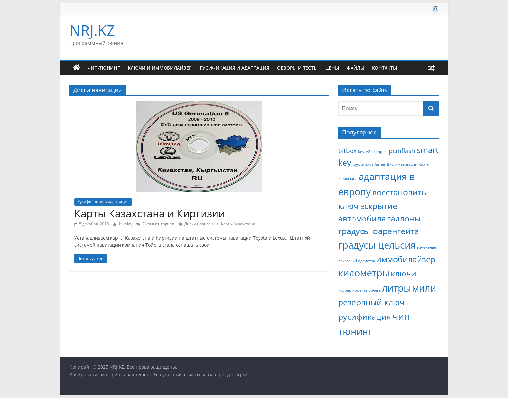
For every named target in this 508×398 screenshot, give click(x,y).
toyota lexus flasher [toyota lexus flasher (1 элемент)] (369, 164)
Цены (332, 68)
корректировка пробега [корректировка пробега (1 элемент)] (359, 290)
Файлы (355, 68)
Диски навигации (201, 224)
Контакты (384, 68)
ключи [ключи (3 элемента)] (403, 273)
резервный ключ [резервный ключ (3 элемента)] (371, 302)
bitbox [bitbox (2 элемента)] (347, 150)
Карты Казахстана (238, 224)
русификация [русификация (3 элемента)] (364, 316)
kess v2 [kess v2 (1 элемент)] (364, 151)
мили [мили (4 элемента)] (424, 288)
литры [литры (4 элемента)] (396, 288)
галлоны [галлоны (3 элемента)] (404, 218)
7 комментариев (155, 224)
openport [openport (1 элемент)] (379, 151)
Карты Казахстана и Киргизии (149, 213)
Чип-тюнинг (103, 68)
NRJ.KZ (92, 30)
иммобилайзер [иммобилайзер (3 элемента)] (405, 259)
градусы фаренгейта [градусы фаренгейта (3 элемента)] (378, 231)
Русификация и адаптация (234, 68)
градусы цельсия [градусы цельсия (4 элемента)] (377, 245)
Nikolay (126, 224)
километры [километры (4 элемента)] (363, 272)
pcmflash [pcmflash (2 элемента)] (402, 150)
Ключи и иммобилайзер (160, 68)
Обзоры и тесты (297, 68)
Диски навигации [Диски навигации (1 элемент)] (402, 164)
